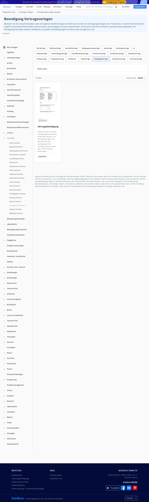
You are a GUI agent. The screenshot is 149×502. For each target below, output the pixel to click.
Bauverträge (108, 48)
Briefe (9, 310)
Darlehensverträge (134, 54)
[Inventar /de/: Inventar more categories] (4, 267)
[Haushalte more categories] (4, 85)
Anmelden (126, 7)
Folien (9, 422)
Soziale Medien (13, 428)
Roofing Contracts (15, 198)
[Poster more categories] (4, 369)
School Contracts (15, 201)
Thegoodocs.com (9, 12)
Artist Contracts (14, 143)
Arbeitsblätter (13, 444)
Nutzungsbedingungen (21, 478)
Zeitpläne (11, 412)
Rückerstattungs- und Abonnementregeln (28, 489)
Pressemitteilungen (15, 374)
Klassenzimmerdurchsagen (18, 122)
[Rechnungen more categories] (4, 278)
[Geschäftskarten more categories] (4, 90)
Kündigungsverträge (101, 59)
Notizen (10, 342)
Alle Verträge (41, 48)
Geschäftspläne (13, 95)
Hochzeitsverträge (136, 59)
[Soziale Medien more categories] (4, 428)
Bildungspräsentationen (17, 229)
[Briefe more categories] (4, 310)
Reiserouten (12, 283)
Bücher (10, 74)
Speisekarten (12, 326)
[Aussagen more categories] (4, 433)
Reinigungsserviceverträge (91, 48)
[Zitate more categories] (4, 390)
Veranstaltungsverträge (59, 54)
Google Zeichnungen (15, 245)
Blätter (10, 417)
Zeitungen (11, 337)
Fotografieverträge (57, 59)
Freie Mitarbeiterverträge (80, 54)
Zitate (9, 390)
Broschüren (11, 68)
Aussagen (11, 433)
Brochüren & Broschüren (17, 79)
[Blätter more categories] (4, 417)
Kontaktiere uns (56, 478)
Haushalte (11, 84)
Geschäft (29, 7)
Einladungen (12, 272)
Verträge (10, 138)
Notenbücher (12, 251)
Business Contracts (15, 147)
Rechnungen (12, 278)
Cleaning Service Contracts (18, 151)
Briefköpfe (11, 304)
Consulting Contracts (16, 159)
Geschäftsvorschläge (15, 100)
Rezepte (10, 396)
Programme (12, 380)
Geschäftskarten (14, 90)
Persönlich (58, 7)
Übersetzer (11, 439)
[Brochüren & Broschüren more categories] (4, 79)
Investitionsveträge (99, 54)
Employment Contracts (17, 166)
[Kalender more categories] (4, 106)
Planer (9, 353)
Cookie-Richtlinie (18, 485)
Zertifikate (11, 117)
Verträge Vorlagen (26, 12)
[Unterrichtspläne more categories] (4, 299)
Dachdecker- (72, 59)
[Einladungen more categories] (4, 272)
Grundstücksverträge (117, 54)
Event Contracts (14, 170)
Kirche (39, 7)
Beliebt (140, 78)
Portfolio (10, 358)
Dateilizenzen (17, 475)
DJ (134, 48)
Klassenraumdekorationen (18, 127)
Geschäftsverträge (71, 48)
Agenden (10, 52)
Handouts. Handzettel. (16, 256)
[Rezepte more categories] (4, 396)
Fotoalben (11, 347)
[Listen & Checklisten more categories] (4, 315)
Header (10, 262)
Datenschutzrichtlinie (20, 482)
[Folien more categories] (4, 423)
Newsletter (11, 331)
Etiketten (11, 294)
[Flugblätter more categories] (4, 240)
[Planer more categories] (4, 353)
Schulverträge (85, 59)
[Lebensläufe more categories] (4, 224)
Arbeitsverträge (42, 54)
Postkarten (11, 363)
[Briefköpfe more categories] (4, 305)
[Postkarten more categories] (4, 364)
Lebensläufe (12, 224)
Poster (9, 369)
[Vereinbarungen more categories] (4, 58)
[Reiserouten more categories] (4, 283)
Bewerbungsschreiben (16, 219)
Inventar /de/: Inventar (16, 267)
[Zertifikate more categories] (4, 117)
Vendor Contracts (15, 209)
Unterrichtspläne (14, 299)
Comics (10, 133)
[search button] (116, 6)
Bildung (47, 7)
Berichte (10, 401)
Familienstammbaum (16, 235)
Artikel (9, 63)
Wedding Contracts (16, 213)
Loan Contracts (14, 186)
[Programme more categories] (4, 380)
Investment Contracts (16, 178)
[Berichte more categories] (4, 401)
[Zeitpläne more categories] (4, 412)
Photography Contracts (17, 194)
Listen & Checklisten (15, 315)
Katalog (10, 111)
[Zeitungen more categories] (4, 337)
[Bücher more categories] (4, 74)
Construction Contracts (17, 155)
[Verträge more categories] (4, 138)
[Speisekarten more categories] (4, 326)
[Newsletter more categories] (4, 331)
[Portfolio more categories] (4, 358)
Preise (78, 7)
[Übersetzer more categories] (4, 439)
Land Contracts (14, 182)
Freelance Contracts (16, 174)
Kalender (10, 106)
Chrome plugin (56, 475)
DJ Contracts (13, 162)
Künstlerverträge (55, 48)
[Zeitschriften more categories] (4, 289)
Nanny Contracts (15, 190)
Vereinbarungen (13, 58)
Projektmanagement (15, 385)
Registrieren (140, 7)
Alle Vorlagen (10, 47)
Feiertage (69, 7)
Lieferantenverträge (119, 59)
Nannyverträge (42, 59)
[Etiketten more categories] (4, 294)
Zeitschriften (12, 288)
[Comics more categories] (4, 133)
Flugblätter (11, 240)
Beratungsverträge (122, 48)
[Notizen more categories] (4, 342)
